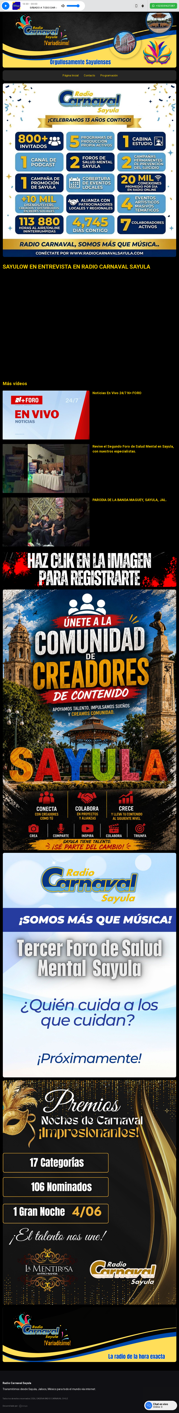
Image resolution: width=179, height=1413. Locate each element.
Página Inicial (71, 75)
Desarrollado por (15, 1406)
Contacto (89, 75)
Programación (109, 75)
